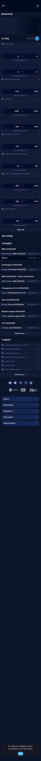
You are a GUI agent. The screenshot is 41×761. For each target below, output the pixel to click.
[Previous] (2, 390)
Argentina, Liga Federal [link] (12, 353)
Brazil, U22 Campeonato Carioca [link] (15, 357)
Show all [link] (31, 38)
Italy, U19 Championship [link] (12, 79)
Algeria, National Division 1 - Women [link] (16, 345)
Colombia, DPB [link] (9, 361)
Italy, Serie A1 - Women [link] (12, 134)
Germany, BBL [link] (9, 44)
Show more (20, 333)
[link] (38, 6)
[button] (20, 44)
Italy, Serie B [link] (9, 99)
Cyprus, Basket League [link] (12, 369)
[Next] (39, 390)
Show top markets (20, 60)
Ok (20, 754)
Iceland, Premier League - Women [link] (16, 154)
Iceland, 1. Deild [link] (10, 209)
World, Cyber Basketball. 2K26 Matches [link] (17, 173)
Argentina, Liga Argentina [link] (13, 349)
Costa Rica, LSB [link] (10, 365)
